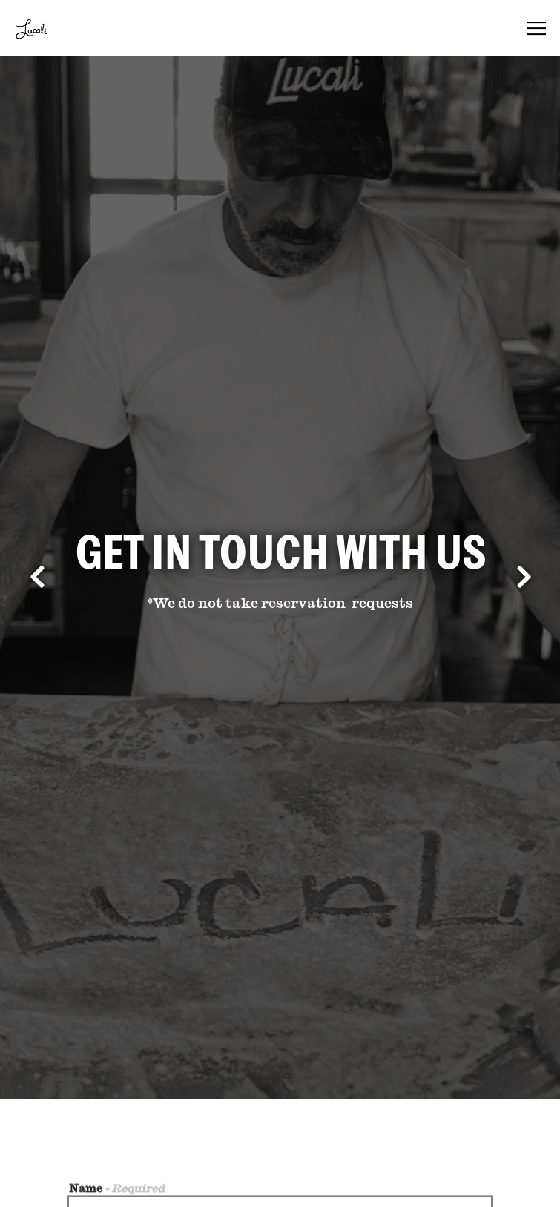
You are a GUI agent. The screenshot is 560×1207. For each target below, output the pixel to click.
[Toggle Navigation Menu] (536, 28)
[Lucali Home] (64, 28)
